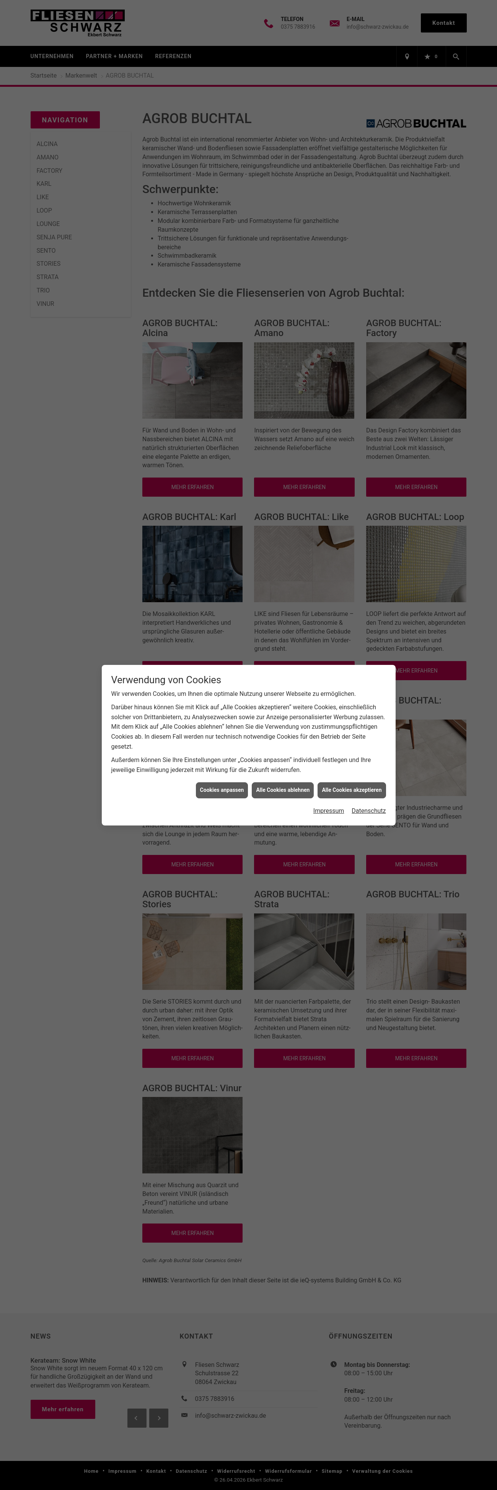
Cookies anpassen (222, 790)
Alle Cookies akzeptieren (351, 790)
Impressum (328, 810)
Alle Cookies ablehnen (283, 790)
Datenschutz (369, 810)
